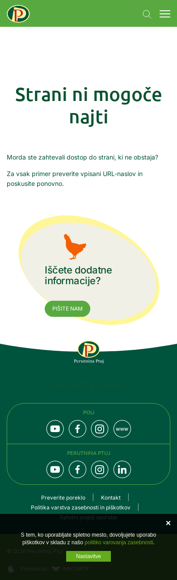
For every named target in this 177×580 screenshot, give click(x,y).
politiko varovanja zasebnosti (118, 542)
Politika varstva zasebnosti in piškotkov (81, 507)
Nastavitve (88, 556)
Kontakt (111, 497)
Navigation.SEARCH (147, 14)
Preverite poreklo (63, 497)
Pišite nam (67, 308)
